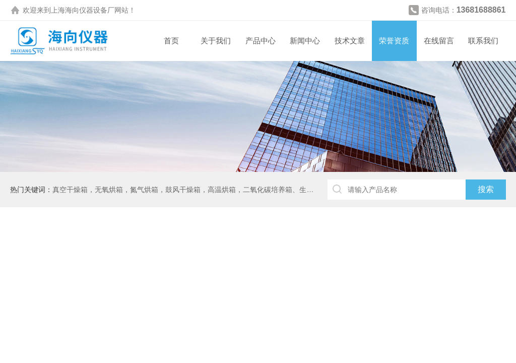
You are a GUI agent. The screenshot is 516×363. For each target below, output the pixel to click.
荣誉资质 (394, 40)
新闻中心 (305, 40)
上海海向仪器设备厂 (82, 10)
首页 (171, 40)
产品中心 (260, 40)
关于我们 (216, 40)
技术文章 (350, 40)
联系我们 (483, 40)
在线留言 (439, 40)
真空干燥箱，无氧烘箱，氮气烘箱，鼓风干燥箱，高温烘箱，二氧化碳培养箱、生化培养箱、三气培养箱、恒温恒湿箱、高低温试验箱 (260, 190)
